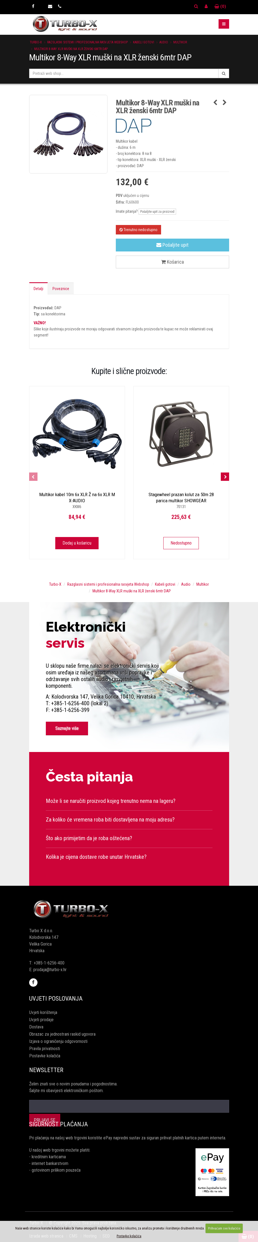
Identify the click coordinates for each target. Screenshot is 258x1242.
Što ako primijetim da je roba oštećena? (89, 838)
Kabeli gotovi (143, 42)
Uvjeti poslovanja (55, 998)
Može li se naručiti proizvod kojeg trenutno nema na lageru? (111, 801)
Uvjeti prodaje (41, 1019)
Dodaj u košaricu (76, 543)
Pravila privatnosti (44, 1048)
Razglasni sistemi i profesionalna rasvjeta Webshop (87, 42)
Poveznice (60, 288)
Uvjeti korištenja (43, 1012)
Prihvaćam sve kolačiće (224, 1228)
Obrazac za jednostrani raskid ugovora (62, 1034)
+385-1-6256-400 (49, 963)
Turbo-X (36, 42)
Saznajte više (67, 728)
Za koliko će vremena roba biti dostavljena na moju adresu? (110, 819)
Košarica (172, 262)
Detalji (38, 288)
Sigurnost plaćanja (58, 1124)
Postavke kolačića (44, 1055)
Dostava (36, 1027)
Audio (163, 42)
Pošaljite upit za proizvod (157, 212)
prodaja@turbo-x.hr (50, 969)
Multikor (180, 42)
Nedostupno (181, 543)
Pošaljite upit (172, 245)
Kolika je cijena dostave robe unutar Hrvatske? (96, 856)
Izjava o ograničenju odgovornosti (58, 1041)
